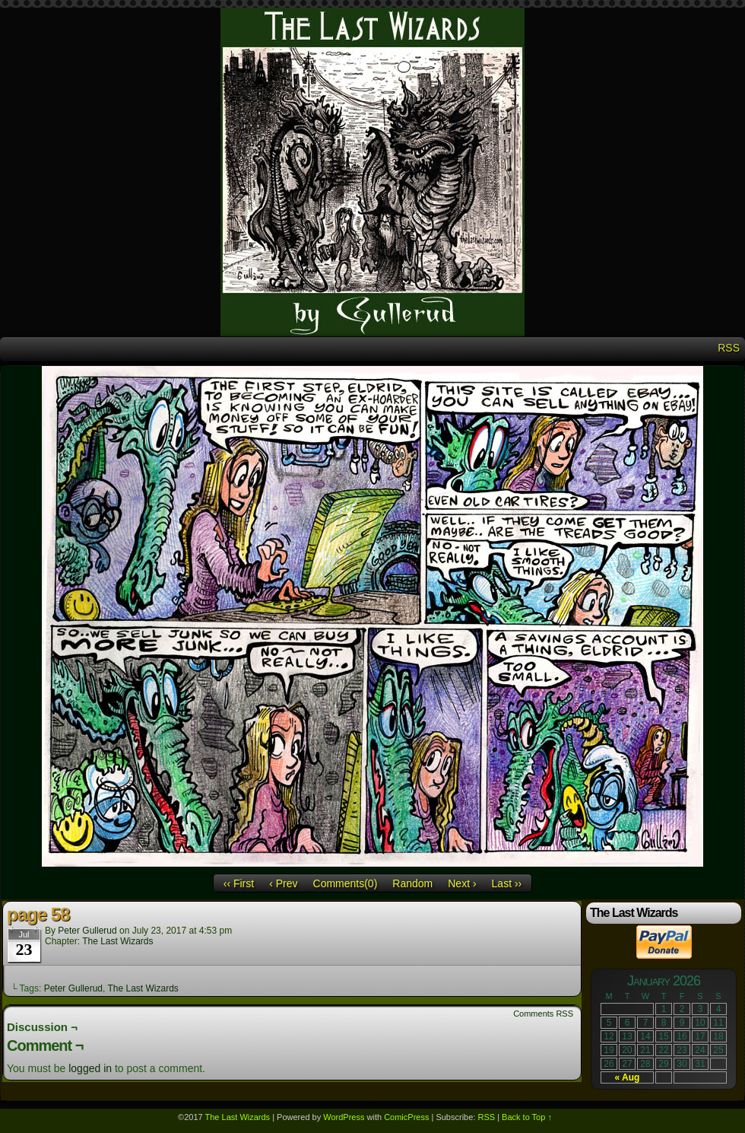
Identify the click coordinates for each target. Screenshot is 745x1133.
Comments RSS (543, 1013)
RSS (729, 348)
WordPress (343, 1117)
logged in (90, 1068)
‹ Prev (283, 883)
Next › (462, 883)
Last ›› (507, 883)
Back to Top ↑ (527, 1117)
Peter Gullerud (87, 930)
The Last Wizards (117, 941)
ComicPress (406, 1117)
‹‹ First (239, 883)
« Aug (627, 1077)
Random (412, 883)
